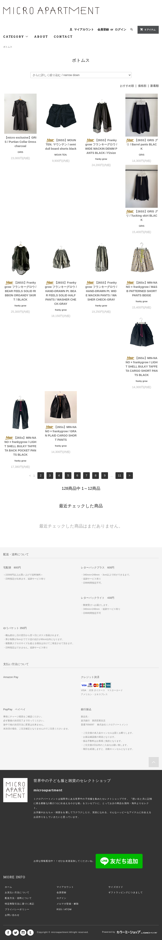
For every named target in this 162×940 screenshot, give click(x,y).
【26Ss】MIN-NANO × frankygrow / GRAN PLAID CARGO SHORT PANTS (141, 295)
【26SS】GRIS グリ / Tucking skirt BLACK (20, 220)
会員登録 (103, 29)
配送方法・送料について (18, 760)
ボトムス (7, 47)
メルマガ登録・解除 (68, 765)
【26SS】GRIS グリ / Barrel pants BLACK (141, 144)
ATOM (68, 771)
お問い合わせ (12, 777)
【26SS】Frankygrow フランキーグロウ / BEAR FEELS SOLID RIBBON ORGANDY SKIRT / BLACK (61, 224)
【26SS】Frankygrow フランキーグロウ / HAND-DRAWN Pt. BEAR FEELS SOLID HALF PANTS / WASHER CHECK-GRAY (101, 226)
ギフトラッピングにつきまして (125, 754)
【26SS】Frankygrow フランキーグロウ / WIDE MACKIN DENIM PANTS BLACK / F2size (101, 147)
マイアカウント (84, 29)
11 (119, 337)
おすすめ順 (127, 85)
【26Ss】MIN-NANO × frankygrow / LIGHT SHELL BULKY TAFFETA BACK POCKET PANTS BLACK (101, 308)
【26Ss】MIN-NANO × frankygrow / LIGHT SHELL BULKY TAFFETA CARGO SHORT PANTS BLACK (61, 308)
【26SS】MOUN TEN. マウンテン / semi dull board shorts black (60, 144)
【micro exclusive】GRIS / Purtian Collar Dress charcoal (20, 142)
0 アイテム (148, 29)
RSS (59, 771)
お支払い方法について (17, 754)
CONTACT (63, 37)
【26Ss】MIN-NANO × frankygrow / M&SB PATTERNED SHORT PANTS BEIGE (20, 306)
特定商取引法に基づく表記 (19, 765)
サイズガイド (115, 749)
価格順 (142, 85)
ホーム (8, 749)
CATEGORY (16, 37)
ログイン (120, 29)
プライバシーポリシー (17, 771)
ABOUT (41, 37)
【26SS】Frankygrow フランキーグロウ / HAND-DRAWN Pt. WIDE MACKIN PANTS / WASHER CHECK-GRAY (142, 224)
